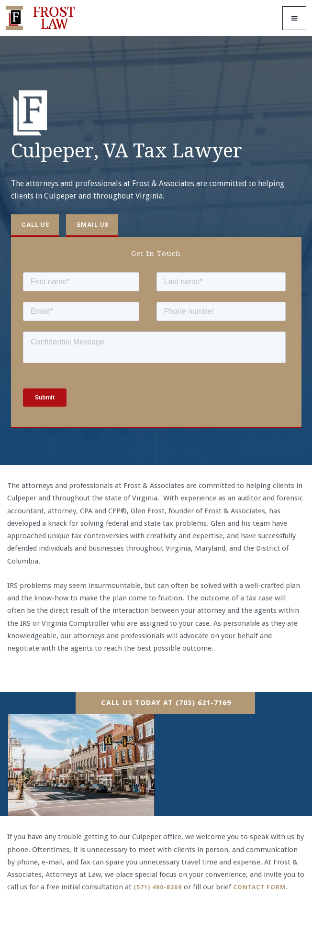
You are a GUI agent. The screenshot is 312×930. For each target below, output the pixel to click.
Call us (35, 224)
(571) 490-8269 (158, 887)
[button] (294, 18)
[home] (42, 18)
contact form (259, 887)
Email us (93, 224)
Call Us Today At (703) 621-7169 (166, 702)
